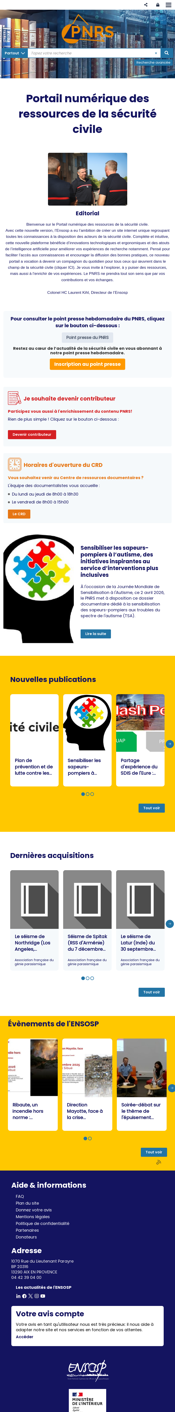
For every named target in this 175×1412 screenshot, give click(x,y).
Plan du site (27, 1203)
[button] (145, 5)
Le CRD (19, 514)
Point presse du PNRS (87, 337)
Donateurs (26, 1237)
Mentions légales (33, 1217)
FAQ (20, 1196)
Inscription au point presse (87, 364)
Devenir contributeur (32, 434)
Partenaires (27, 1230)
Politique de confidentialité (42, 1223)
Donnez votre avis (34, 1210)
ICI (70, 267)
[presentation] (170, 744)
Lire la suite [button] (95, 633)
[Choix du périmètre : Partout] (15, 53)
